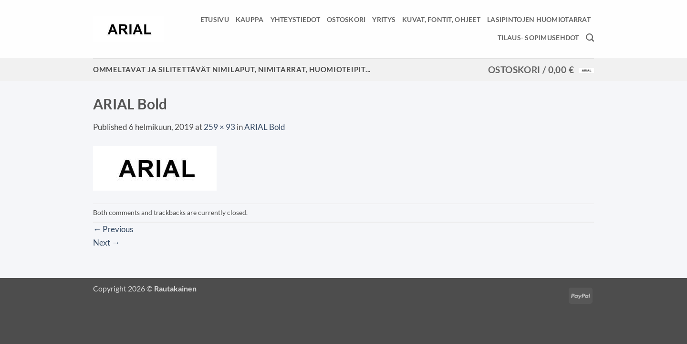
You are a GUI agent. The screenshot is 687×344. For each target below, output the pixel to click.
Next (106, 242)
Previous (113, 229)
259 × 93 (219, 127)
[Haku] (590, 37)
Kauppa (250, 19)
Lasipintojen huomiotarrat (539, 19)
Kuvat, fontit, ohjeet (441, 19)
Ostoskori (346, 19)
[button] (541, 69)
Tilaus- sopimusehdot (538, 37)
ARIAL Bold (264, 127)
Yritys (384, 19)
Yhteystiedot (295, 19)
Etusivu (214, 19)
